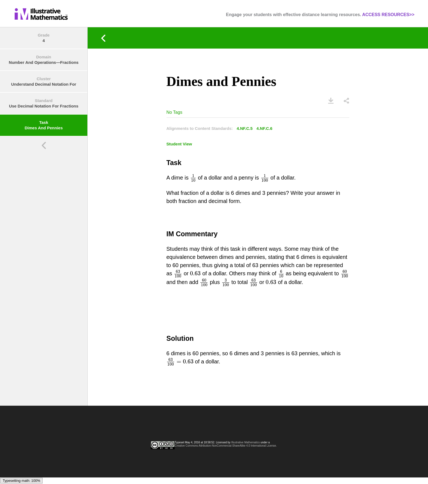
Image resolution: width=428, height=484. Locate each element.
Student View (179, 144)
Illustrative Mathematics (245, 442)
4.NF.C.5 (244, 128)
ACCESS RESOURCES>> (388, 14)
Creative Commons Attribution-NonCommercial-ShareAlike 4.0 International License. (226, 445)
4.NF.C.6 (264, 128)
